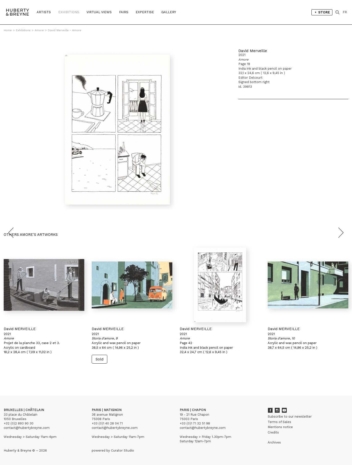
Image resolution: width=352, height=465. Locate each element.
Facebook (270, 410)
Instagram (277, 410)
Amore (39, 30)
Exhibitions (68, 12)
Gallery (168, 12)
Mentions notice (280, 427)
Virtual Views (99, 12)
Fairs (123, 12)
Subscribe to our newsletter (290, 416)
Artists (44, 12)
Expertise (145, 12)
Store (322, 12)
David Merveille (252, 50)
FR (345, 12)
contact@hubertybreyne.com (27, 428)
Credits (273, 432)
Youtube (284, 410)
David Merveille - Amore (64, 30)
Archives (274, 442)
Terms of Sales (279, 422)
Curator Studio (122, 450)
